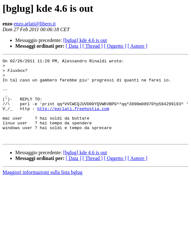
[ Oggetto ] (115, 46)
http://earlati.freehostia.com (73, 119)
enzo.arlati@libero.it (35, 23)
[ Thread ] (93, 46)
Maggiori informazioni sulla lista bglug (43, 188)
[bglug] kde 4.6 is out (85, 40)
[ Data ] (73, 46)
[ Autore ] (137, 46)
